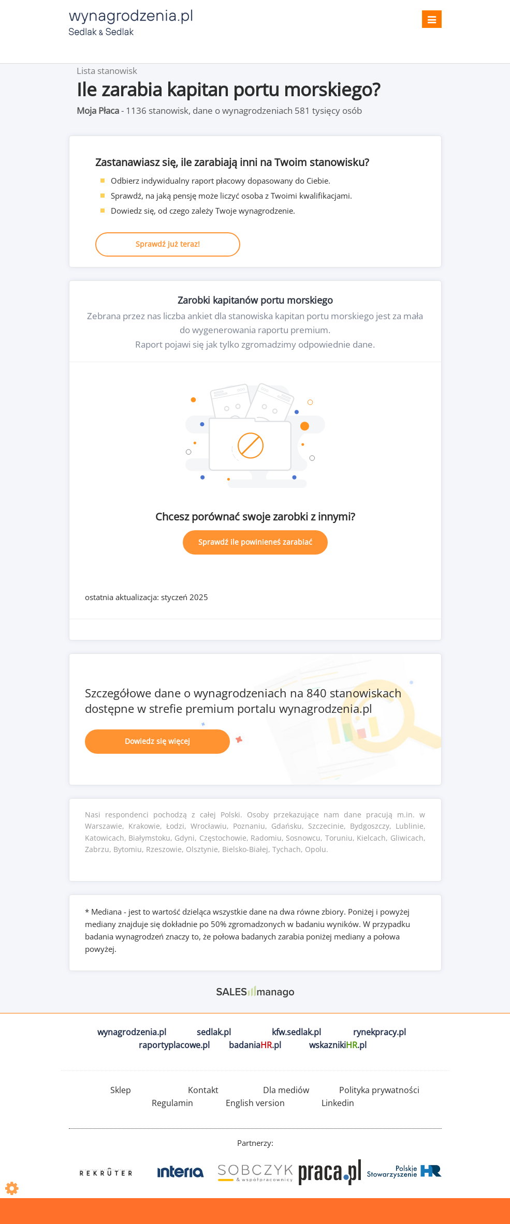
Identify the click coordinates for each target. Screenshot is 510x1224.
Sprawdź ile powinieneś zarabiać (255, 542)
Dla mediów (286, 1090)
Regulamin (172, 1103)
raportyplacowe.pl (174, 1045)
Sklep (120, 1090)
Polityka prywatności (379, 1090)
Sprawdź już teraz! (168, 244)
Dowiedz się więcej (157, 741)
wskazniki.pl (338, 1045)
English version (255, 1103)
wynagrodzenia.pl (131, 1032)
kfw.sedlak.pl (296, 1032)
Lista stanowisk (107, 71)
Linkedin (338, 1103)
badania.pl (255, 1045)
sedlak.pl (214, 1032)
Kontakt (203, 1090)
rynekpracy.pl (379, 1032)
